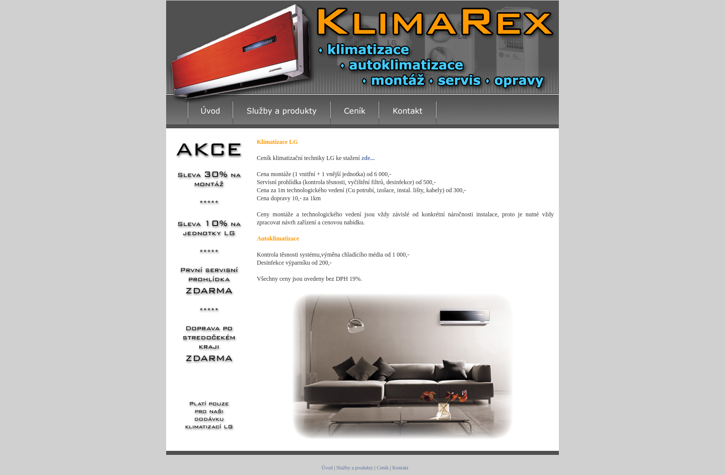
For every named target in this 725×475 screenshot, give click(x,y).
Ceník (383, 467)
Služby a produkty (354, 467)
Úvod (327, 467)
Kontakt (400, 467)
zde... (368, 158)
